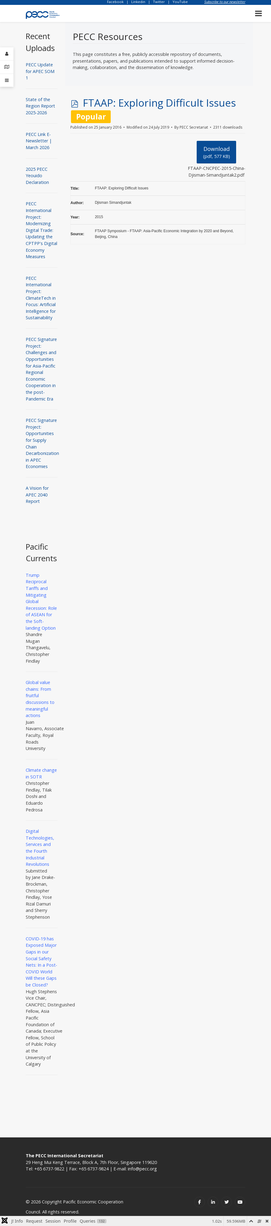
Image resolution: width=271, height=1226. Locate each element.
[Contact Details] (6, 67)
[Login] (6, 53)
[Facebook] (199, 1202)
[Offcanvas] (6, 80)
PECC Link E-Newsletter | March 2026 (39, 140)
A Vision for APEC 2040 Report (37, 494)
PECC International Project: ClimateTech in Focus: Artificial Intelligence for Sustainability (41, 298)
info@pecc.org (142, 1169)
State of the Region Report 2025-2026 (40, 106)
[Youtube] (240, 1202)
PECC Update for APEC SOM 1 (40, 71)
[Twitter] (226, 1202)
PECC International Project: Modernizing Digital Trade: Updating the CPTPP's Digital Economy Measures (41, 230)
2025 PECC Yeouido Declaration (37, 175)
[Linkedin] (213, 1202)
